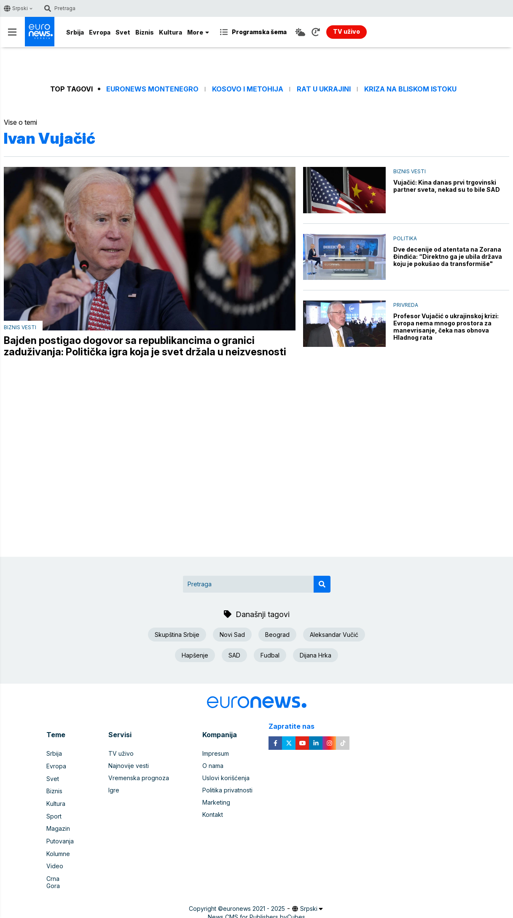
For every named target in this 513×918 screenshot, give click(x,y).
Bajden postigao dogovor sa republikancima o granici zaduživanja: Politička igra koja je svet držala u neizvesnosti (145, 346)
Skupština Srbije (177, 634)
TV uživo (121, 753)
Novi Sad (232, 634)
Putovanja (60, 839)
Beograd (277, 634)
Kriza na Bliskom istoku (410, 89)
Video (54, 863)
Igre (113, 790)
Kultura (170, 32)
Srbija (75, 32)
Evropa (99, 32)
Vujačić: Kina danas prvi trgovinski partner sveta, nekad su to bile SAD (446, 186)
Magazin (58, 827)
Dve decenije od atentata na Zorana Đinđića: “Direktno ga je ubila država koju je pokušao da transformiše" (447, 256)
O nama (212, 766)
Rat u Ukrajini (324, 89)
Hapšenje (195, 655)
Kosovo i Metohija (247, 89)
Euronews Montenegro (152, 89)
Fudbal (270, 655)
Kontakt (212, 815)
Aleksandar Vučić (334, 634)
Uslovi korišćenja (226, 778)
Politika (405, 238)
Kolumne (58, 851)
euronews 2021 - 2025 (254, 898)
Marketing (216, 802)
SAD (234, 655)
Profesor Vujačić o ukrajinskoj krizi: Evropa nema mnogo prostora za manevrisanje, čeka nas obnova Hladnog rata (446, 326)
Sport (54, 815)
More (198, 32)
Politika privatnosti (227, 790)
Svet (122, 32)
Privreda (405, 305)
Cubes (296, 907)
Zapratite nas (296, 726)
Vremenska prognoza (138, 778)
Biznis (144, 32)
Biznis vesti (20, 327)
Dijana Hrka (315, 655)
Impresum (215, 753)
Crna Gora (60, 876)
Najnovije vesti (128, 766)
